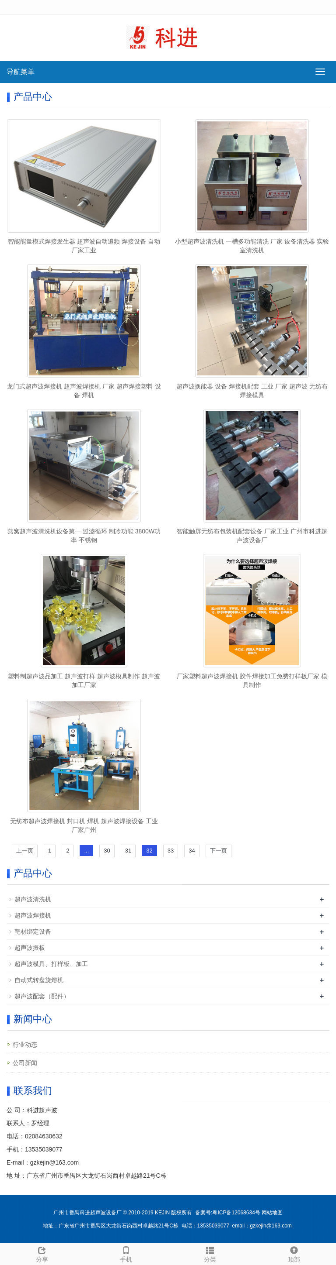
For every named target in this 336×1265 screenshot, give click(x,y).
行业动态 (25, 1044)
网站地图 (272, 1213)
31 (128, 850)
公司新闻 (25, 1062)
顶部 (294, 1253)
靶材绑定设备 (32, 931)
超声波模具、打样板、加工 (51, 963)
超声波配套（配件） (42, 996)
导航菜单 (21, 72)
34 (192, 850)
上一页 (24, 850)
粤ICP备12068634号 (236, 1213)
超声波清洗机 (32, 899)
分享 (42, 1253)
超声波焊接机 (32, 915)
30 (107, 850)
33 (171, 850)
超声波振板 (29, 947)
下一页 (218, 850)
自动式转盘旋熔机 (38, 979)
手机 (126, 1253)
